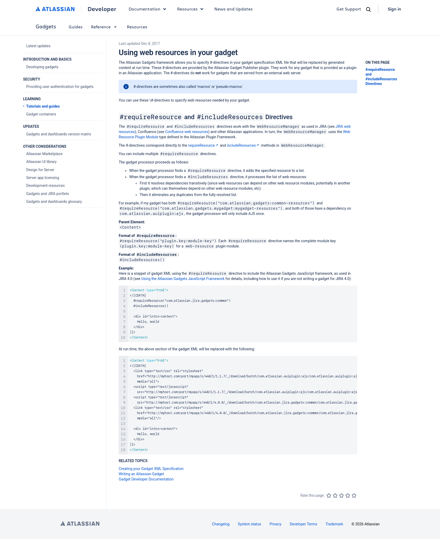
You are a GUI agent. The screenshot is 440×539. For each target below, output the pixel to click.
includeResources (243, 145)
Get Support (348, 9)
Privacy (275, 524)
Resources (137, 26)
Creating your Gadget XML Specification (151, 469)
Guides (76, 26)
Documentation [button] (149, 9)
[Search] (368, 9)
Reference (104, 26)
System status (249, 524)
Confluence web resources (186, 132)
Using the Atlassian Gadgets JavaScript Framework (183, 279)
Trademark (334, 524)
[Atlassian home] (55, 9)
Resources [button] (191, 9)
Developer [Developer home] (102, 9)
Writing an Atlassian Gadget (141, 474)
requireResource (203, 145)
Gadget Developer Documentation (146, 479)
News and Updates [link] (233, 9)
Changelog (221, 524)
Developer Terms (303, 524)
